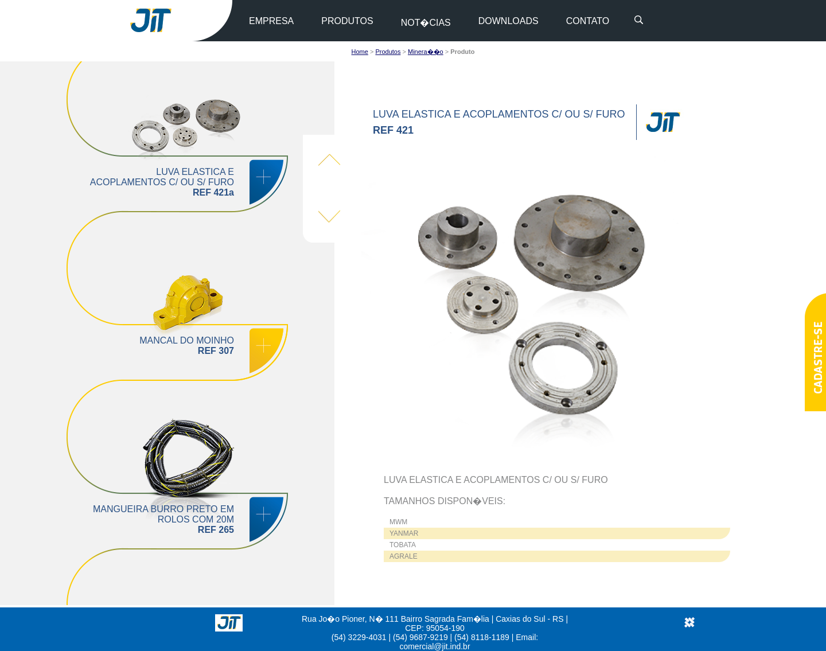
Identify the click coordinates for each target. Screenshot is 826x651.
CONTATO (588, 21)
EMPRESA (271, 21)
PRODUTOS (347, 21)
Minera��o (425, 51)
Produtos (387, 51)
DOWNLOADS (508, 21)
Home (360, 51)
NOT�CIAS (426, 23)
